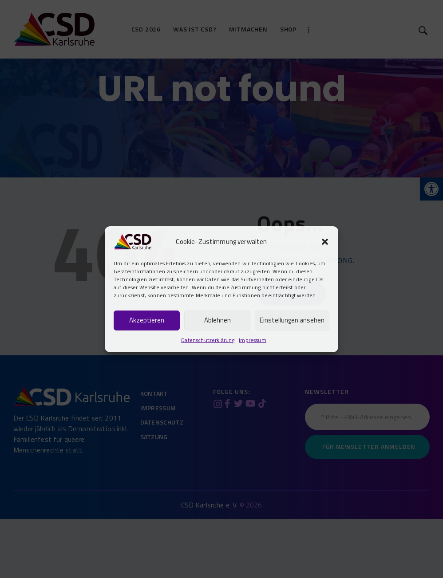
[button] (324, 241)
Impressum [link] (252, 340)
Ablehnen (217, 320)
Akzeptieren (146, 320)
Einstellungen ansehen (292, 320)
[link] (132, 240)
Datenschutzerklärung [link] (207, 340)
